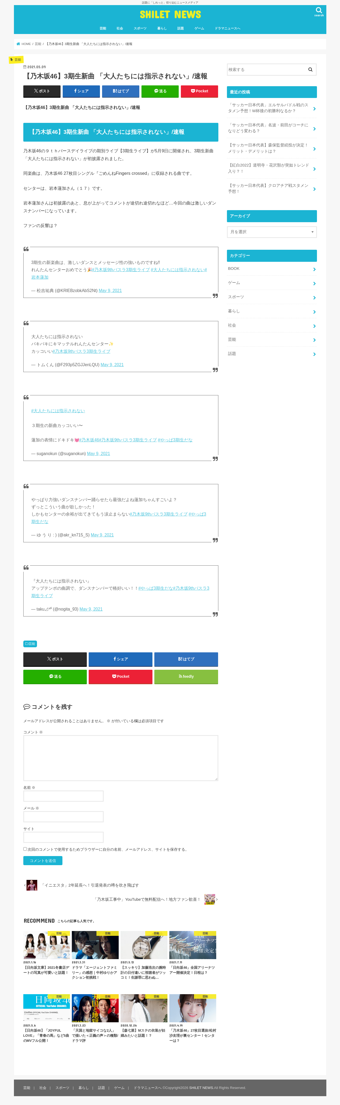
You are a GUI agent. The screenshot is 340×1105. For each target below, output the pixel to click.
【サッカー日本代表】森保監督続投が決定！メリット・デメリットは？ (268, 148)
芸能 (103, 28)
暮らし (162, 28)
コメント (33, 732)
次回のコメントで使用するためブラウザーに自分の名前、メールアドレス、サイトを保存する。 (108, 849)
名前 (29, 787)
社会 (120, 28)
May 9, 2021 (110, 290)
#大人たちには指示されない (178, 269)
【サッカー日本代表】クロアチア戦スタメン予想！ (268, 188)
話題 (180, 28)
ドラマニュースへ (227, 28)
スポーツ (140, 28)
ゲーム (199, 28)
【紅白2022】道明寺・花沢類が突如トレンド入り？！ (268, 168)
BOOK (234, 268)
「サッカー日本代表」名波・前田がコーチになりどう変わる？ (268, 128)
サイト (29, 829)
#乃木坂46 (89, 440)
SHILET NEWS (170, 14)
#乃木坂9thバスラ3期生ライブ (121, 269)
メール (31, 808)
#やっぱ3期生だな (175, 440)
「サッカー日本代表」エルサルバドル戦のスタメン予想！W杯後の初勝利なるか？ (268, 108)
